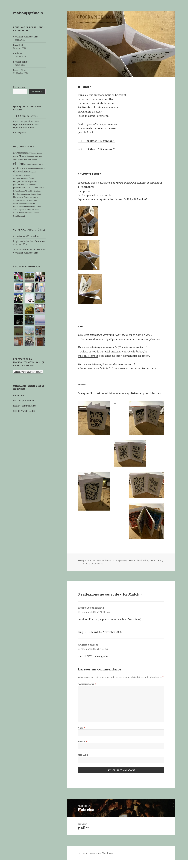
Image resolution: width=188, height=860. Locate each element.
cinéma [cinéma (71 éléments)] (19, 163)
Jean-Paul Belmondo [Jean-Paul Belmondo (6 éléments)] (20, 185)
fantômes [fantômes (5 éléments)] (27, 175)
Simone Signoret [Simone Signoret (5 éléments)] (18, 210)
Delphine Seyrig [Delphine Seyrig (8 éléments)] (20, 168)
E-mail (82, 741)
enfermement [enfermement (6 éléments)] (18, 175)
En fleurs (17, 53)
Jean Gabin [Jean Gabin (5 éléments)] (32, 185)
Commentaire (87, 684)
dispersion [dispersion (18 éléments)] (19, 171)
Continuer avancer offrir (25, 36)
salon (145, 560)
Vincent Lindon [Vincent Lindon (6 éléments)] (33, 213)
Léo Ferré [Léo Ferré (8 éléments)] (17, 194)
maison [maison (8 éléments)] (27, 194)
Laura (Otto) (19, 70)
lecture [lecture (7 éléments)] (16, 191)
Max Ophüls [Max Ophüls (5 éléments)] (34, 197)
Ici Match (82, 563)
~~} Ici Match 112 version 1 (96, 141)
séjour (152, 560)
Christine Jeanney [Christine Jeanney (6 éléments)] (30, 159)
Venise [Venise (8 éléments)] (24, 212)
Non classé (136, 560)
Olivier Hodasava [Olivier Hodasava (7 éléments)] (30, 200)
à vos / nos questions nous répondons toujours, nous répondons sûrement (26, 124)
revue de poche (95, 563)
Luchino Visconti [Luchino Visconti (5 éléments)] (25, 191)
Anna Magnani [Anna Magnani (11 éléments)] (20, 156)
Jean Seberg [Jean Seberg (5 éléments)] (30, 188)
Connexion (18, 395)
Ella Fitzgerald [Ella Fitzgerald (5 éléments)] (31, 172)
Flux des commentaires (24, 405)
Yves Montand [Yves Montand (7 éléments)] (19, 216)
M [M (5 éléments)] (23, 194)
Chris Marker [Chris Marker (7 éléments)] (18, 159)
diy (161, 560)
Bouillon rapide (21, 61)
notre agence (19, 132)
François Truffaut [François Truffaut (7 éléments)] (20, 181)
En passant (85, 560)
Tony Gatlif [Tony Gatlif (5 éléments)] (17, 213)
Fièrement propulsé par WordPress (95, 853)
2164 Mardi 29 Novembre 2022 (103, 632)
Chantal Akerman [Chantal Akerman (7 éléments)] (35, 156)
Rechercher (19, 87)
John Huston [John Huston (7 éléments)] (39, 188)
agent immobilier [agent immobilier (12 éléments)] (22, 152)
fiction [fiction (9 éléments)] (31, 178)
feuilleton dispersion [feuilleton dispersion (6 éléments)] (20, 178)
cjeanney (122, 560)
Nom (81, 727)
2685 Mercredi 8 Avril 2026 (26, 249)
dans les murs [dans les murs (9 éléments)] (36, 164)
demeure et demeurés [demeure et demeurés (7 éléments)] (36, 168)
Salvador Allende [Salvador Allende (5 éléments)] (35, 207)
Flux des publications (23, 400)
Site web (83, 755)
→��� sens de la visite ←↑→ (28, 115)
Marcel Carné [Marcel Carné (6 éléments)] (36, 194)
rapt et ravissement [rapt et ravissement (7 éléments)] (21, 206)
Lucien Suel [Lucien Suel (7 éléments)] (35, 191)
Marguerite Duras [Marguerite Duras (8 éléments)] (21, 197)
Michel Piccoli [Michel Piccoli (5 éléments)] (18, 200)
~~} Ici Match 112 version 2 (96, 149)
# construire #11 (21, 235)
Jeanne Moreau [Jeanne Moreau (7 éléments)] (19, 188)
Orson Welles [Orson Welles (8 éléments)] (19, 203)
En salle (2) (18, 45)
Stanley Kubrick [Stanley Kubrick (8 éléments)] (32, 209)
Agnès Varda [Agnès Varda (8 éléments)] (36, 153)
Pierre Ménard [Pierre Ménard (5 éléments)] (30, 203)
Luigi (37, 235)
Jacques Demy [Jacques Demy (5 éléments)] (32, 181)
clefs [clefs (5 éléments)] (28, 164)
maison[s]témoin (28, 12)
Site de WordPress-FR (24, 410)
